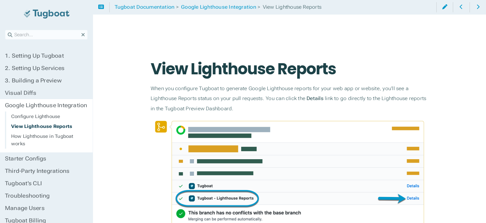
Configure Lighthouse (35, 116)
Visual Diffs (20, 93)
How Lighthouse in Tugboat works (42, 139)
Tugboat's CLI (23, 183)
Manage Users (25, 208)
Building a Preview (33, 80)
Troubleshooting (27, 196)
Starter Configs (25, 158)
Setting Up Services (34, 68)
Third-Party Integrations (37, 171)
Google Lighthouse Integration (46, 105)
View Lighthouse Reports (41, 126)
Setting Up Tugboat (34, 56)
